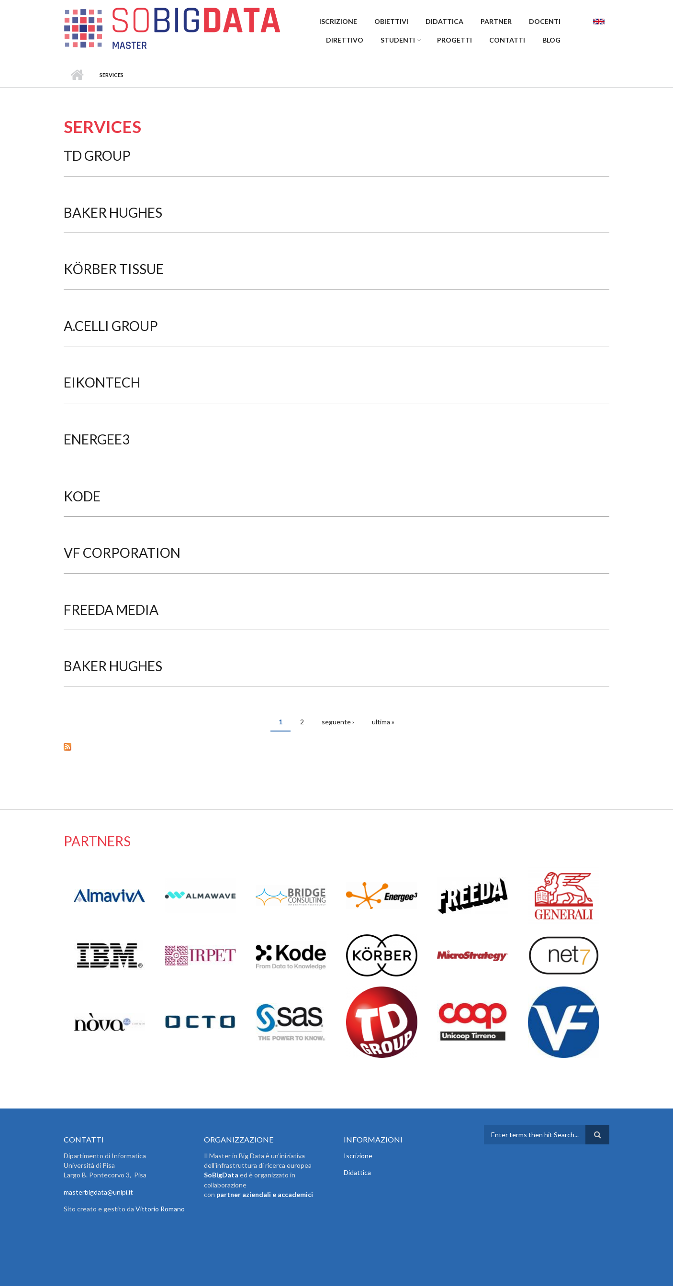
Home (77, 75)
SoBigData (221, 1175)
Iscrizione (338, 21)
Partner (496, 21)
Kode (82, 496)
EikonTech (102, 382)
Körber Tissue (114, 269)
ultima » (383, 722)
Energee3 (97, 439)
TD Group (97, 155)
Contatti (507, 40)
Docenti (545, 21)
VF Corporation (122, 552)
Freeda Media (111, 609)
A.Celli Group (111, 326)
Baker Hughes (113, 212)
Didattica (444, 21)
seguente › (338, 722)
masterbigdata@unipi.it (98, 1192)
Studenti (398, 40)
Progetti (454, 40)
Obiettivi (391, 21)
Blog (551, 40)
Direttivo (344, 40)
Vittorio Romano (160, 1209)
